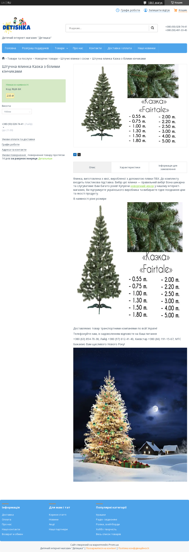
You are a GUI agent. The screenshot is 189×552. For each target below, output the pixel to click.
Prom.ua (114, 544)
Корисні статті (57, 514)
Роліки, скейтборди (108, 524)
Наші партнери (58, 529)
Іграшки (101, 514)
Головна (10, 48)
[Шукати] (152, 28)
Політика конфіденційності (133, 548)
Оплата (6, 519)
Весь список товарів (108, 534)
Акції (52, 524)
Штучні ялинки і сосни (74, 58)
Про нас (78, 48)
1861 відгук (155, 2)
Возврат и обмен (12, 534)
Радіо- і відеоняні (106, 519)
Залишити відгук (159, 10)
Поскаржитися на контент (101, 548)
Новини (53, 519)
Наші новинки (146, 48)
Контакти (95, 48)
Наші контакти (11, 529)
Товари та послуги (19, 58)
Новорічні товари (46, 58)
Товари (59, 48)
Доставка (8, 514)
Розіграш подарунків (35, 48)
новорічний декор (142, 186)
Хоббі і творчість (106, 529)
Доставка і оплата (120, 48)
